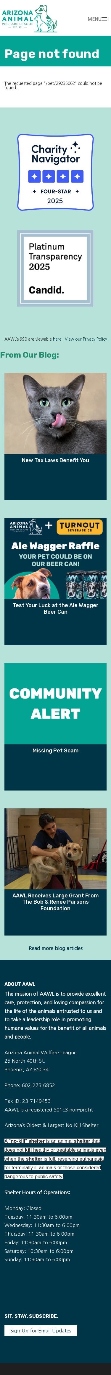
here (57, 339)
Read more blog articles (56, 948)
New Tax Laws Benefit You (55, 460)
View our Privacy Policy (86, 339)
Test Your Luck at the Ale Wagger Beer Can (56, 608)
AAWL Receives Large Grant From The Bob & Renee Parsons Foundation (55, 901)
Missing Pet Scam (56, 750)
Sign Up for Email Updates (40, 1330)
